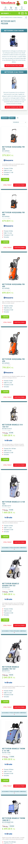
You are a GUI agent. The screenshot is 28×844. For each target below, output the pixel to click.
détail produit (7, 185)
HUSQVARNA (5, 118)
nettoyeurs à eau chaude (14, 31)
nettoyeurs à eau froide (14, 72)
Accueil (2, 17)
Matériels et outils (8, 17)
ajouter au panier (19, 185)
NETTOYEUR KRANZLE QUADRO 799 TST (10, 668)
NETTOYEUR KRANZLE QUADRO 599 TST (10, 585)
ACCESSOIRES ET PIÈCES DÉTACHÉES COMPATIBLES (14, 548)
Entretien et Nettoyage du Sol (18, 17)
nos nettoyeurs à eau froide (14, 107)
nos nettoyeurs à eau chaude (14, 65)
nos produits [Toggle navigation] (5, 13)
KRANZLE (12, 118)
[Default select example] (19, 122)
